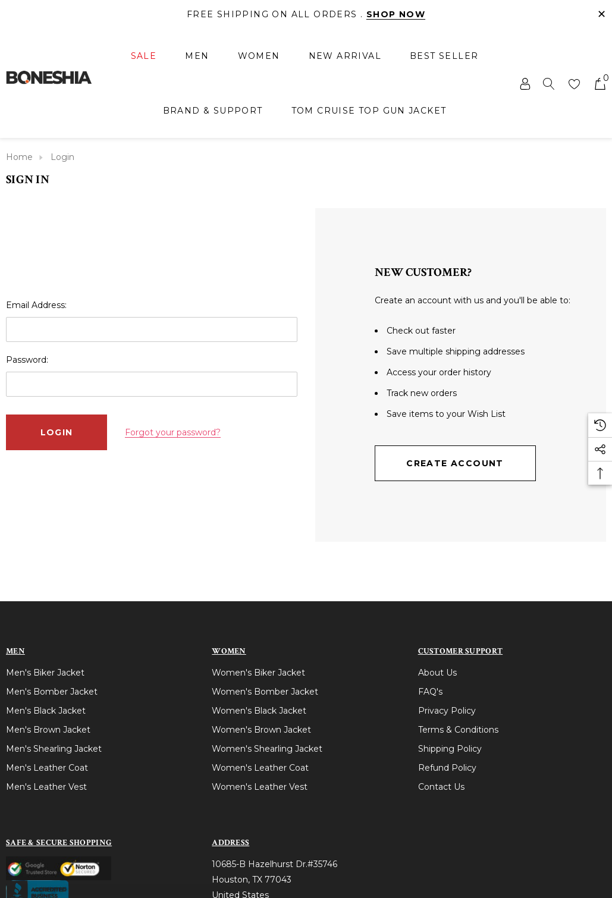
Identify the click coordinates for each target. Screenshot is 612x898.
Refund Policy (447, 767)
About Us (437, 672)
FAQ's (430, 691)
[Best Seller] (444, 56)
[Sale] (144, 57)
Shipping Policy (450, 748)
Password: (27, 359)
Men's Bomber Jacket (52, 691)
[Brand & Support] (213, 110)
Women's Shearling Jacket (267, 748)
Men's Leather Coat (47, 767)
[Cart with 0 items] (599, 83)
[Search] (549, 83)
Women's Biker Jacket (258, 672)
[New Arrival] (345, 56)
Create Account (455, 463)
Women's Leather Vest (259, 786)
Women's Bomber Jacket (265, 691)
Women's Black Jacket (259, 710)
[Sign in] (524, 83)
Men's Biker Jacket (45, 672)
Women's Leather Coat (260, 767)
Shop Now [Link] (395, 14)
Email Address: (36, 305)
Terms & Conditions (458, 729)
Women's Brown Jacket (261, 729)
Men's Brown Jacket (48, 729)
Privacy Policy (447, 710)
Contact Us (441, 786)
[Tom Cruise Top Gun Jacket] (369, 110)
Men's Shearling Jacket (54, 748)
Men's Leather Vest (46, 786)
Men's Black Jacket (46, 710)
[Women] (259, 57)
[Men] (197, 57)
